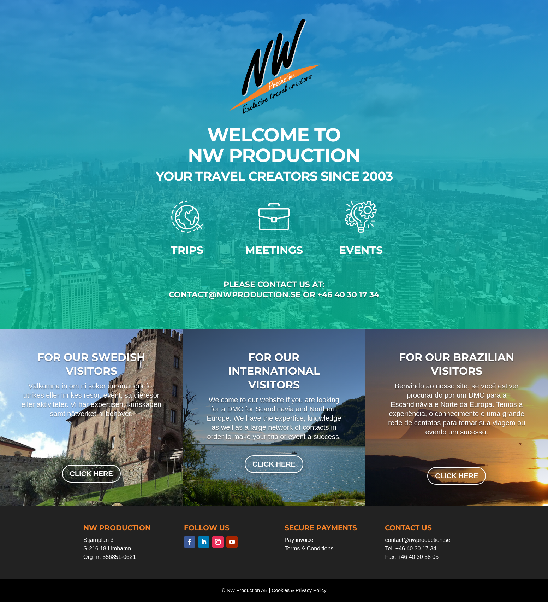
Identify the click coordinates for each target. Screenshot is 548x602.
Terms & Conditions (309, 548)
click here (91, 474)
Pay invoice (299, 540)
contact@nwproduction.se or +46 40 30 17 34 (274, 294)
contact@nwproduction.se (417, 540)
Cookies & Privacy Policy (299, 590)
